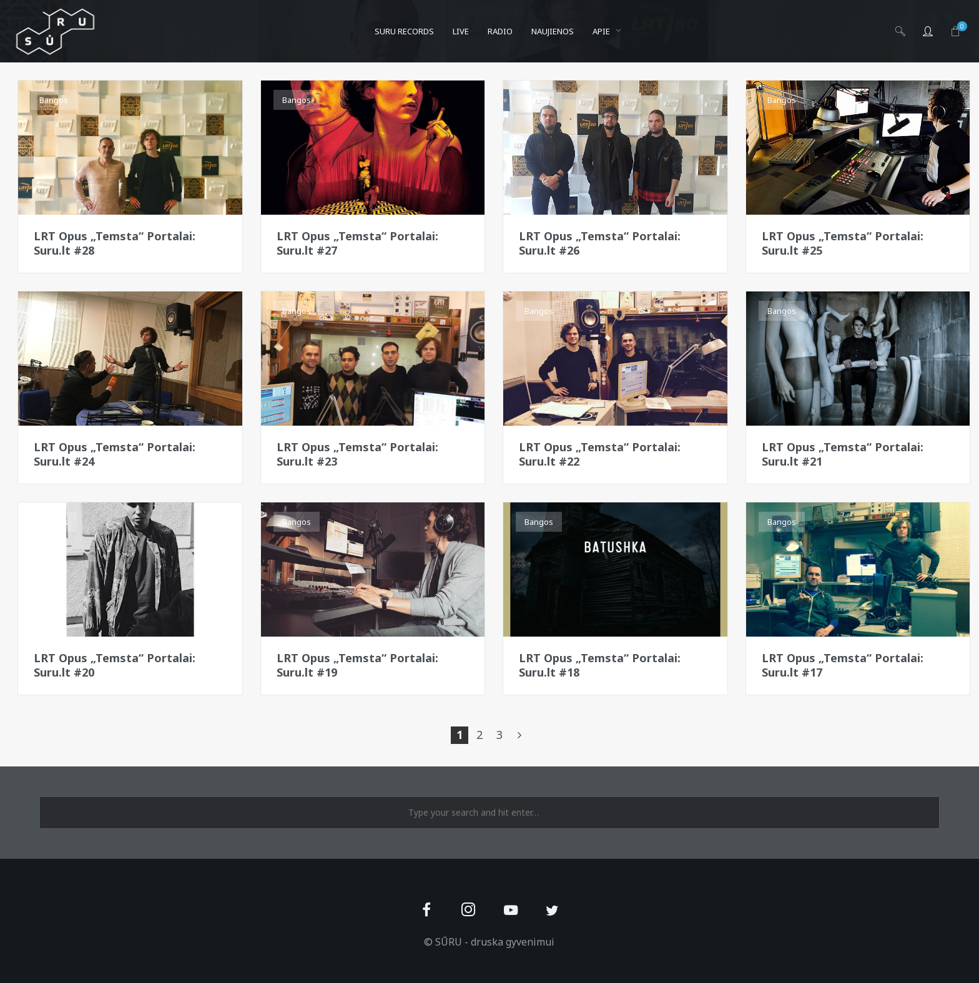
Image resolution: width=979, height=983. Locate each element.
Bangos (53, 99)
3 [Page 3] (499, 734)
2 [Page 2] (479, 734)
